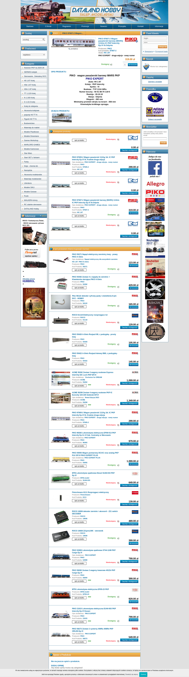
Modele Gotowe (30, 192)
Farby (26, 162)
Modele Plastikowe (31, 132)
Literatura (28, 183)
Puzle (26, 196)
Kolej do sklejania (31, 106)
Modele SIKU (29, 187)
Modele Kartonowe (31, 149)
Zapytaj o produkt (155, 82)
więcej (44, 215)
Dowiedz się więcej (131, 674)
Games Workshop (31, 140)
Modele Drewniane (31, 136)
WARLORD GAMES (32, 145)
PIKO (55, 33)
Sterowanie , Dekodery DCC (35, 76)
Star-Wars (28, 153)
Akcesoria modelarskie (33, 175)
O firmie (48, 26)
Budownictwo (29, 123)
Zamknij (143, 674)
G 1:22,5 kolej (29, 102)
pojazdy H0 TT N (30, 115)
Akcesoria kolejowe (31, 110)
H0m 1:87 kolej (30, 89)
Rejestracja (149, 51)
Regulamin (66, 26)
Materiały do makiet (31, 128)
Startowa (29, 26)
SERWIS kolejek (30, 72)
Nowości (103, 26)
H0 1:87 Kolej (29, 81)
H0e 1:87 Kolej (30, 85)
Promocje (85, 26)
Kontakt (141, 26)
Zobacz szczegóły (155, 119)
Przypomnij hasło (161, 51)
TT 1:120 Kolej (30, 93)
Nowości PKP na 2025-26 (34, 68)
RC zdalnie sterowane (32, 205)
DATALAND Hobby (31, 209)
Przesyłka (122, 26)
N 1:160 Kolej (29, 98)
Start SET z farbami (31, 158)
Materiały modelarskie (32, 179)
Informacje (159, 26)
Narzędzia (28, 170)
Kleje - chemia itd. (31, 166)
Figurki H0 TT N (30, 119)
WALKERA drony (31, 200)
